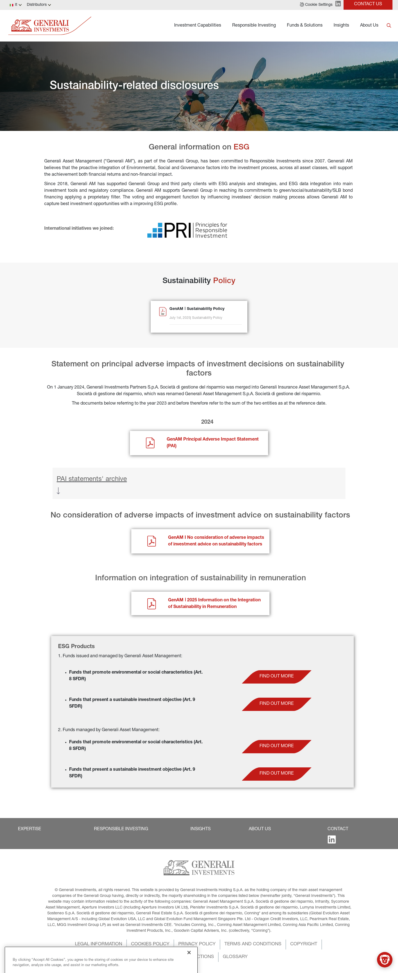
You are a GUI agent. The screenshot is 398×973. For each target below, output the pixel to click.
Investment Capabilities (197, 26)
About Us (369, 26)
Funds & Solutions (305, 26)
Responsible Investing (254, 26)
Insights (341, 26)
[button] (316, 5)
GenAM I (177, 538)
